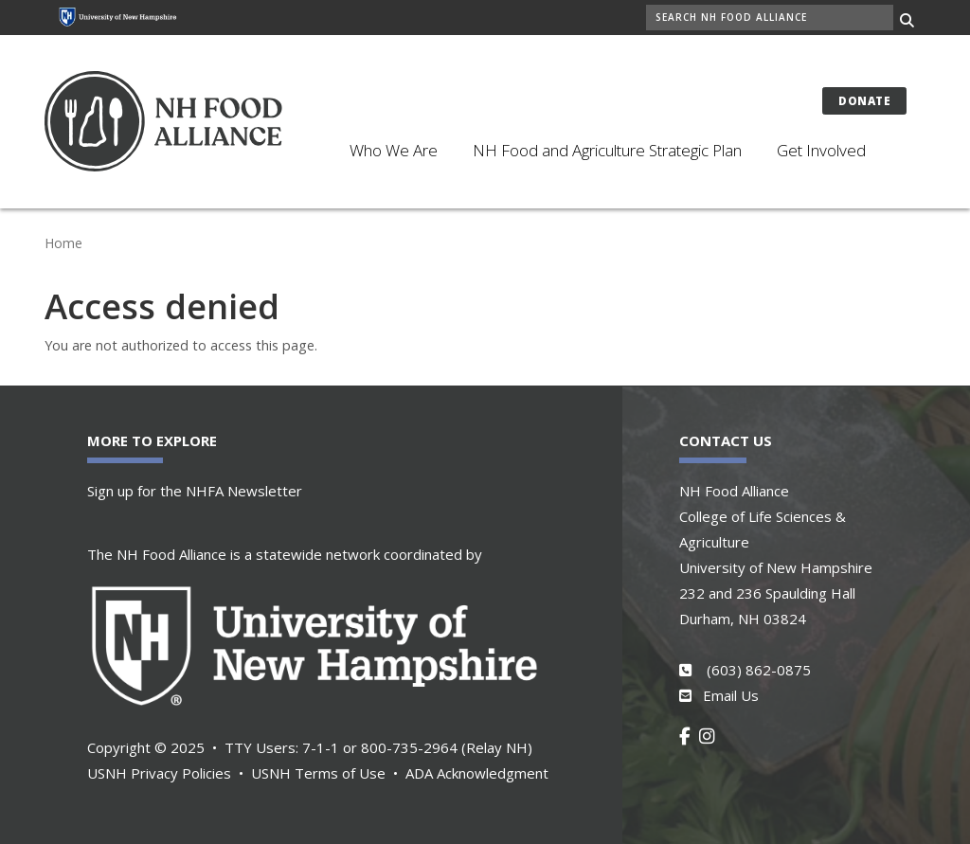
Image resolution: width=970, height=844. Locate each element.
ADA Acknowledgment (476, 772)
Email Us (731, 695)
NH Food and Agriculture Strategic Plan (607, 150)
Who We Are (394, 150)
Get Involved (821, 150)
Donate (864, 101)
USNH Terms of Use (318, 772)
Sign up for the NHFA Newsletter (194, 490)
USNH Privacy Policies (159, 772)
